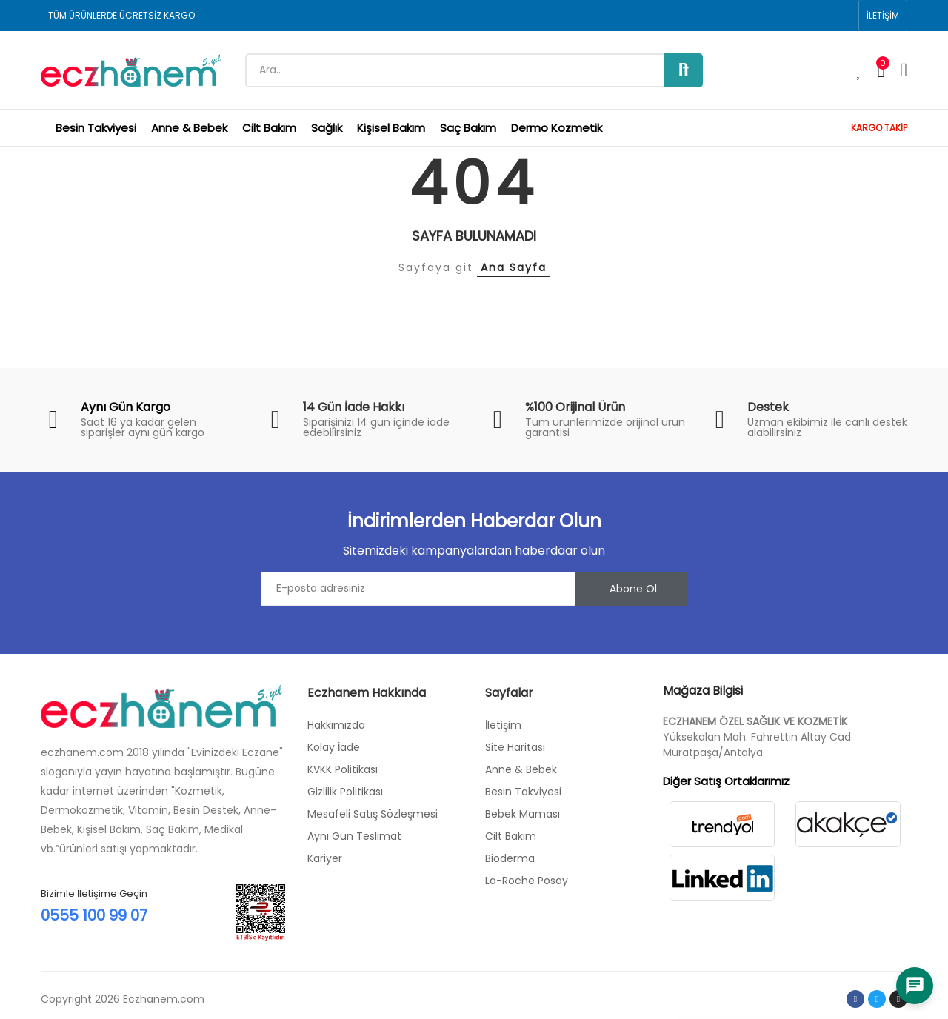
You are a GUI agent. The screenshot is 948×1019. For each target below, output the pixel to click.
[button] (882, 15)
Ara (683, 70)
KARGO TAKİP (879, 127)
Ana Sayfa (514, 267)
